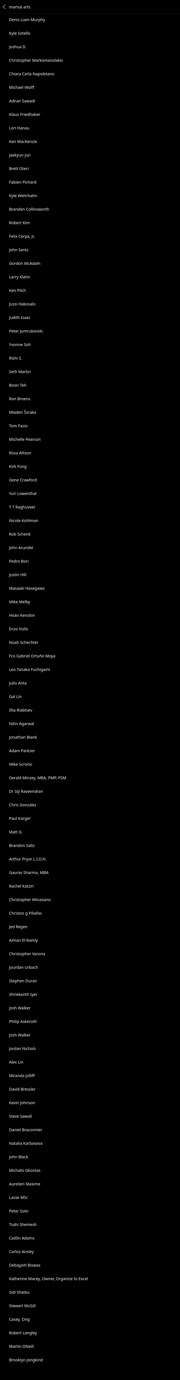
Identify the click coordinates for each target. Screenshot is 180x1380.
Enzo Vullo (18, 628)
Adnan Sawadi (22, 101)
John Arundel (21, 547)
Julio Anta (18, 683)
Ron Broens (19, 398)
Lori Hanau (19, 128)
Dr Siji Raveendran (26, 791)
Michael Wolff (21, 87)
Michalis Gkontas (25, 1170)
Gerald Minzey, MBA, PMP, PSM (37, 777)
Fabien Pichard (22, 182)
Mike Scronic (20, 764)
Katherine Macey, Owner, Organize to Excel (48, 1278)
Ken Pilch (17, 290)
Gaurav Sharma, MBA (29, 872)
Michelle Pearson (25, 439)
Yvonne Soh (20, 344)
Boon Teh (18, 385)
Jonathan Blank (23, 737)
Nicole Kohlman (23, 520)
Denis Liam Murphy (27, 19)
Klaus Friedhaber (24, 114)
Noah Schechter (23, 642)
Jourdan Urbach (23, 967)
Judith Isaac (19, 317)
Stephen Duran (23, 980)
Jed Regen (18, 926)
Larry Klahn (19, 276)
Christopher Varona (27, 953)
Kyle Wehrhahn (23, 195)
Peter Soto (18, 1211)
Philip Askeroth (23, 1021)
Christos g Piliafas (25, 913)
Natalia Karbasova (26, 1143)
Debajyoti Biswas (24, 1265)
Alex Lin (16, 1062)
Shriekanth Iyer (23, 994)
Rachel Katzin (21, 886)
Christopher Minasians (30, 899)
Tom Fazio (18, 425)
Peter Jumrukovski (26, 331)
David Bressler (22, 1089)
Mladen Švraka (22, 412)
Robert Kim (19, 222)
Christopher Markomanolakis (36, 60)
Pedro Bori (19, 561)
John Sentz (18, 249)
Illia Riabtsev (20, 710)
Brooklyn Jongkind (26, 1360)
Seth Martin (20, 371)
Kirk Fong (18, 466)
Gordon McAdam (24, 263)
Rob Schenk (20, 534)
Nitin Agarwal (21, 723)
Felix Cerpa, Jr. (22, 236)
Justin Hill (17, 574)
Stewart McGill (22, 1305)
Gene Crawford (23, 480)
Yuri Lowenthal (22, 493)
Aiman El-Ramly (23, 940)
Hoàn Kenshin (22, 615)
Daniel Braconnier (25, 1129)
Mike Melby (19, 601)
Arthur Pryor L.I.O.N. (28, 859)
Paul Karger (20, 818)
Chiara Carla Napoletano (31, 73)
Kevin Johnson (22, 1102)
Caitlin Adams (21, 1238)
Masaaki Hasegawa (27, 588)
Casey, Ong (19, 1319)
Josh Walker (20, 1008)
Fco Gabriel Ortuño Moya (32, 656)
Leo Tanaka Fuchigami (29, 669)
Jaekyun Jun (19, 155)
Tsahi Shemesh (23, 1224)
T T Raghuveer (22, 507)
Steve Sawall (20, 1116)
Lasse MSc (18, 1197)
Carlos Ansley (21, 1251)
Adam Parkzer (22, 750)
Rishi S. (15, 358)
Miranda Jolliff (22, 1075)
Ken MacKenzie (23, 141)
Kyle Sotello (19, 33)
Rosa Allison (20, 452)
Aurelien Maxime (24, 1184)
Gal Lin (15, 696)
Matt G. (16, 832)
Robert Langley (23, 1332)
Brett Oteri (19, 168)
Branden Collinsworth (29, 209)
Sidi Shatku (19, 1292)
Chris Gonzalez (22, 804)
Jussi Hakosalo (22, 304)
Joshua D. (17, 46)
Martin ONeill (21, 1346)
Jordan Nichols (22, 1048)
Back (4, 7)
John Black (18, 1156)
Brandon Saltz (22, 845)
